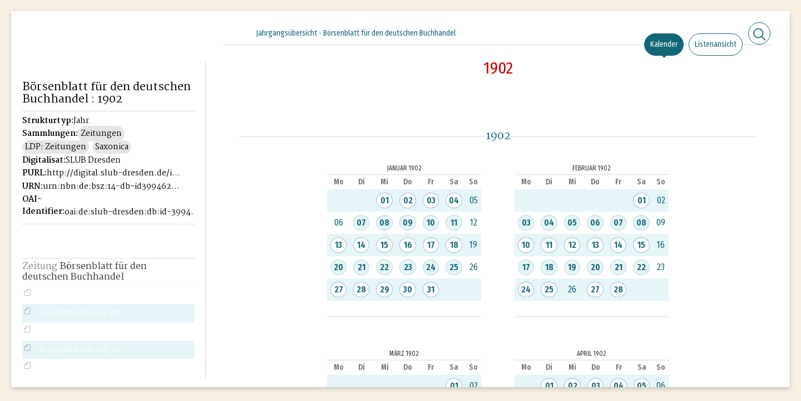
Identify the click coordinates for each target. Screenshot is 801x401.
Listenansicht (715, 44)
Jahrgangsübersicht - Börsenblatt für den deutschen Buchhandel (356, 33)
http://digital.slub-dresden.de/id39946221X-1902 (115, 173)
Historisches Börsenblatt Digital (73, 53)
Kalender (664, 44)
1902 (498, 68)
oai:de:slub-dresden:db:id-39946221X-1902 (133, 212)
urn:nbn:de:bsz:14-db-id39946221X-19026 (111, 186)
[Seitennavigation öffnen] (198, 31)
